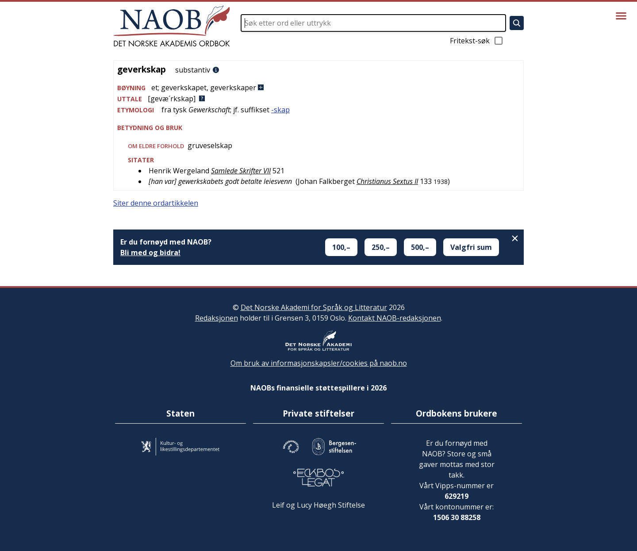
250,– (381, 247)
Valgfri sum (471, 247)
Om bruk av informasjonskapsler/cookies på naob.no (318, 363)
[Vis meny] (621, 16)
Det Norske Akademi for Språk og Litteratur (314, 307)
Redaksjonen (216, 318)
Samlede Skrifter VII (241, 171)
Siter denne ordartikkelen (155, 203)
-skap (280, 110)
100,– (341, 247)
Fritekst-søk (477, 40)
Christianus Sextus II (387, 181)
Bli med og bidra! (150, 252)
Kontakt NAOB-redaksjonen (394, 318)
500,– (420, 247)
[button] (318, 87)
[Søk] (517, 23)
